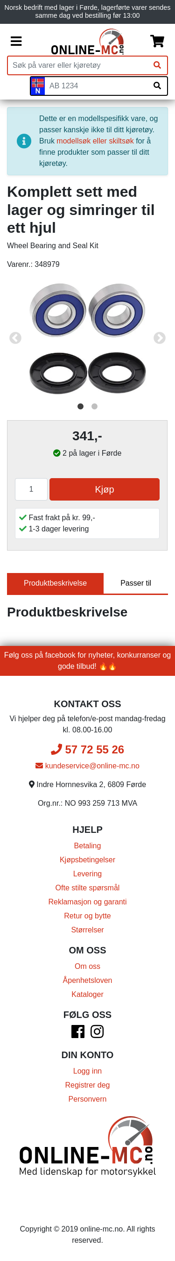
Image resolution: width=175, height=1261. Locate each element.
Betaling (87, 846)
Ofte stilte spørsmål (88, 888)
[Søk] (157, 65)
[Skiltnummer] (96, 86)
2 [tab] (94, 406)
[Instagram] (97, 1035)
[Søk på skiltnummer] (157, 86)
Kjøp (104, 489)
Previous (15, 338)
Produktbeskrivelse (55, 583)
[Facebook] (77, 1035)
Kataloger (87, 994)
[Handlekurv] (157, 41)
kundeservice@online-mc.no (87, 766)
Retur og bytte (87, 916)
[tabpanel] (87, 338)
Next (160, 338)
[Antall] (31, 489)
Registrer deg (87, 1085)
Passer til (135, 583)
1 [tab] (80, 406)
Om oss (87, 966)
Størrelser (87, 930)
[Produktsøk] (77, 65)
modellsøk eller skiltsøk (94, 141)
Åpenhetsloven (87, 980)
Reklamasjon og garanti (87, 902)
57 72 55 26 (87, 749)
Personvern (88, 1099)
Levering (87, 874)
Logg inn (87, 1071)
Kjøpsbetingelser (87, 860)
